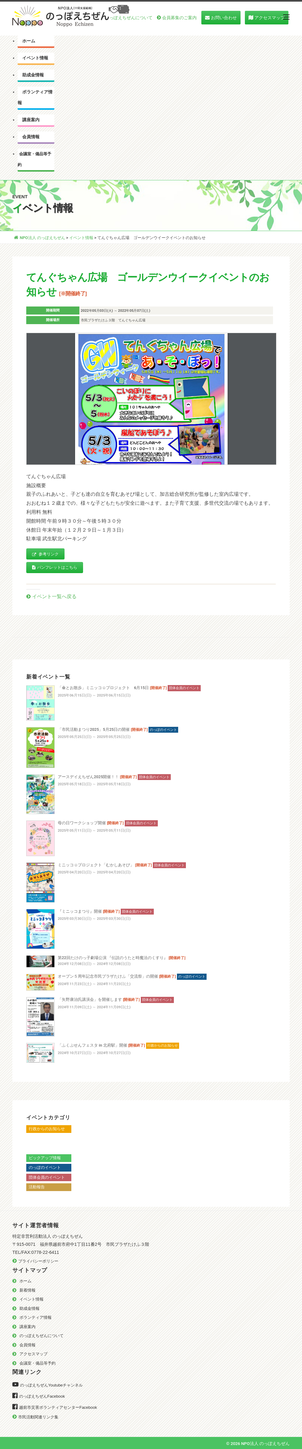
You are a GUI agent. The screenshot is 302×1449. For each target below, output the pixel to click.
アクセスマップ (269, 17)
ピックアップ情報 (45, 1157)
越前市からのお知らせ (49, 1138)
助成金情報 (33, 75)
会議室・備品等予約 (34, 159)
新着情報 (27, 1290)
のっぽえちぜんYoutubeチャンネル (51, 1385)
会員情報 (31, 137)
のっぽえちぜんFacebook (42, 1396)
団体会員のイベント (47, 1177)
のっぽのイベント (45, 1167)
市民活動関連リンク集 (38, 1417)
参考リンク (45, 554)
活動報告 (37, 1187)
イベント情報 (35, 58)
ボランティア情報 (35, 97)
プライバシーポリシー (38, 1261)
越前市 (35, 1148)
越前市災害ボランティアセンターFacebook (58, 1407)
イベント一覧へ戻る (54, 596)
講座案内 (31, 120)
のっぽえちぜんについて (129, 17)
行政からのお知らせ (47, 1128)
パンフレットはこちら (54, 567)
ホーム (28, 41)
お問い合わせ (224, 17)
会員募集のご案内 (179, 17)
